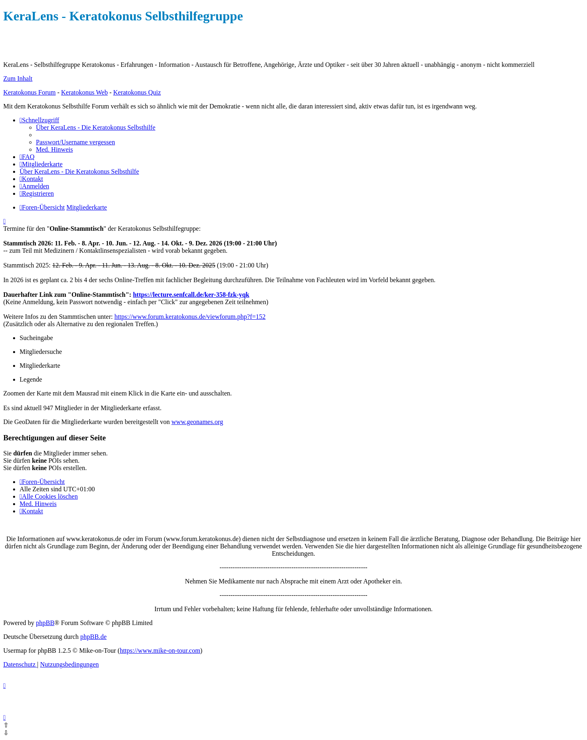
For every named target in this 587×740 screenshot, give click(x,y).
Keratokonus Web (84, 92)
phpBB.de (93, 636)
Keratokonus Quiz (137, 92)
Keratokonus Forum (29, 92)
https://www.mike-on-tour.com (160, 650)
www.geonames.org (197, 421)
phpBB (45, 622)
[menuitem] (95, 127)
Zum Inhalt (18, 78)
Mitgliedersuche (41, 351)
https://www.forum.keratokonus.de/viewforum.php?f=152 (190, 316)
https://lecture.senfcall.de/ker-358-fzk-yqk (191, 294)
